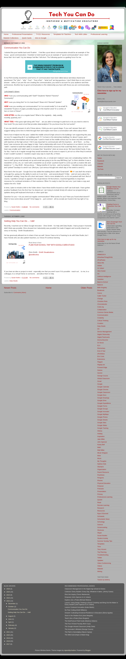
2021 (8, 632)
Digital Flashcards (103, 337)
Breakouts (100, 290)
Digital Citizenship (103, 334)
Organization (101, 469)
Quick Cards (27, 38)
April (10, 622)
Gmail (99, 381)
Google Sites (101, 422)
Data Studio (14, 281)
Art (98, 274)
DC (98, 329)
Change (100, 298)
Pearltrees (100, 475)
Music (99, 458)
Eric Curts (100, 356)
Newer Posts (10, 288)
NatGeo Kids (101, 464)
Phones (100, 480)
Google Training (102, 428)
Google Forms (102, 406)
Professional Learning (99, 34)
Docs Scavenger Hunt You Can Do (114, 223)
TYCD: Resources (43, 34)
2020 (8, 635)
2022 (8, 601)
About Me (100, 263)
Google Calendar (103, 387)
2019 (8, 638)
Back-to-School (102, 282)
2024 (8, 595)
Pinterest (100, 486)
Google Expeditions (104, 403)
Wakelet (100, 166)
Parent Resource (103, 472)
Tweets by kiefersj (103, 580)
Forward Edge (102, 367)
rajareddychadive (70, 650)
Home (6, 34)
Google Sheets (102, 420)
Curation (100, 323)
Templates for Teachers (62, 34)
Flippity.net (101, 365)
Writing (99, 571)
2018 (8, 641)
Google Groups (102, 409)
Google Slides (102, 425)
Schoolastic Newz (103, 519)
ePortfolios (101, 354)
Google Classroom (103, 392)
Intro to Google (40, 38)
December (12, 603)
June (10, 619)
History (99, 431)
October (11, 606)
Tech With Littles (81, 34)
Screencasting (102, 527)
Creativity (100, 318)
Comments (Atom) (20, 292)
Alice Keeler (101, 271)
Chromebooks (102, 304)
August (11, 616)
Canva (99, 293)
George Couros (102, 376)
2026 (8, 589)
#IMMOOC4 (101, 254)
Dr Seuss (100, 343)
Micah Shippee (102, 453)
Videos (99, 566)
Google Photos (102, 417)
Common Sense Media (105, 312)
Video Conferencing (104, 563)
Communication (15, 210)
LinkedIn (100, 164)
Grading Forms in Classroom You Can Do (113, 206)
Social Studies (102, 535)
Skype (99, 533)
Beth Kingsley (102, 287)
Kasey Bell (101, 444)
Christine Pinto (102, 301)
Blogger (88, 650)
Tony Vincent (101, 549)
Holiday (100, 433)
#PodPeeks (101, 260)
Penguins (100, 478)
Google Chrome (102, 389)
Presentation (101, 491)
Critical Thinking (102, 320)
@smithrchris (34, 255)
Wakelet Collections (10, 38)
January (11, 628)
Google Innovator (103, 411)
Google (99, 384)
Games (99, 370)
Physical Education (103, 483)
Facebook (100, 161)
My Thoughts (101, 461)
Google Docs (101, 395)
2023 (8, 598)
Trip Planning (101, 552)
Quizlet (99, 500)
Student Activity (102, 538)
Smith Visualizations (46, 252)
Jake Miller (101, 439)
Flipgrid (99, 362)
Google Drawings (103, 398)
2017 (8, 644)
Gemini (99, 373)
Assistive (100, 279)
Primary (100, 494)
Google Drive (101, 400)
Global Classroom (103, 378)
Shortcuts (100, 530)
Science (100, 524)
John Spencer (102, 442)
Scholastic (100, 516)
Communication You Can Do (17, 48)
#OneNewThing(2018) (105, 257)
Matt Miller (100, 450)
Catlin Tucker (101, 296)
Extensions (101, 359)
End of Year (101, 351)
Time (99, 546)
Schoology (101, 522)
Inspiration (100, 436)
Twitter (99, 158)
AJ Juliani (100, 268)
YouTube (100, 169)
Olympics (100, 467)
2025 (8, 592)
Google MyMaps (103, 414)
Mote (99, 455)
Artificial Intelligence (104, 276)
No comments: (35, 207)
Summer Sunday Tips (104, 541)
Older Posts (86, 288)
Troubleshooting (102, 555)
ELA (98, 345)
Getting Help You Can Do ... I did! (19, 221)
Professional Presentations (22, 34)
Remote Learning (103, 505)
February (11, 625)
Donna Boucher (102, 340)
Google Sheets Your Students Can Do (114, 188)
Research (100, 508)
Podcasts (100, 489)
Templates (100, 544)
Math (99, 447)
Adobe (99, 265)
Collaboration (102, 310)
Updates (100, 560)
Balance (100, 285)
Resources (101, 511)
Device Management (104, 331)
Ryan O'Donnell (102, 513)
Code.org (100, 307)
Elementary (101, 348)
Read (99, 502)
